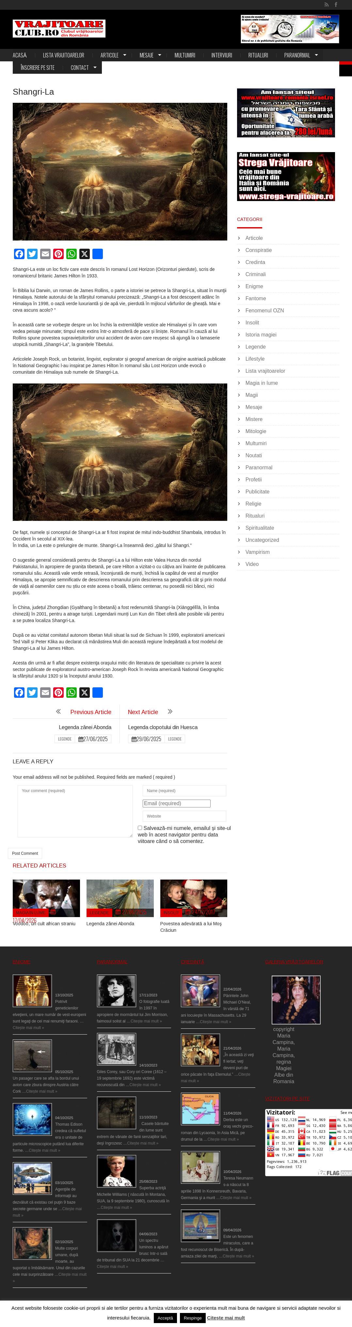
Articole (110, 55)
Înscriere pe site (38, 67)
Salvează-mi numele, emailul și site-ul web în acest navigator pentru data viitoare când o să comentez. (184, 834)
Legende (65, 739)
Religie (254, 504)
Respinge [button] (193, 1318)
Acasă (20, 55)
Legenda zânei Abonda (85, 727)
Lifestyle (255, 359)
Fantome (256, 298)
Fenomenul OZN (265, 310)
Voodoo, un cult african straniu (44, 923)
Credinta (255, 262)
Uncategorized (262, 540)
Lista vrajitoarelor (63, 55)
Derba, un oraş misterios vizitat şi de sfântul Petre (239, 1101)
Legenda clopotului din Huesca (163, 727)
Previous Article (91, 712)
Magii (252, 395)
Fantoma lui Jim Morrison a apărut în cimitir (154, 983)
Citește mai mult (226, 1317)
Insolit (171, 913)
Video (252, 564)
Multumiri (185, 55)
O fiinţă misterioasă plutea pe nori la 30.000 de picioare (69, 1053)
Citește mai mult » (28, 1027)
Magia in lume (30, 913)
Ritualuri (258, 55)
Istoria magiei (261, 334)
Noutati (254, 455)
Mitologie (256, 431)
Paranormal (297, 55)
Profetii (254, 479)
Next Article (143, 712)
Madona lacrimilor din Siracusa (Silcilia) (238, 1218)
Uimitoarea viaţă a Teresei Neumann (238, 1159)
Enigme (254, 286)
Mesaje (146, 55)
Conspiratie (259, 250)
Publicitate (258, 491)
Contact (80, 67)
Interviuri (222, 55)
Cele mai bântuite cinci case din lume (155, 1105)
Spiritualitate (260, 528)
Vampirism (258, 552)
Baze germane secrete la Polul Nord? (69, 1170)
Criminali (256, 274)
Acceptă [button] (165, 1318)
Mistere (254, 419)
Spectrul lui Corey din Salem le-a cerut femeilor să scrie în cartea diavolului (155, 1047)
